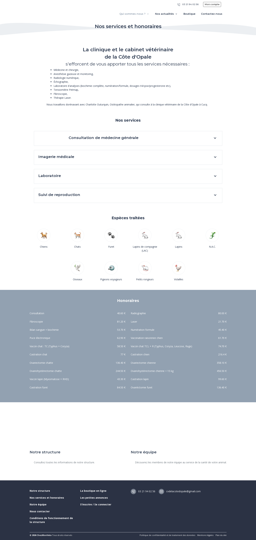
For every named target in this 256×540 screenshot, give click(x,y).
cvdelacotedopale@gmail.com (180, 491)
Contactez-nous (211, 13)
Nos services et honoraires (47, 497)
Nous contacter (40, 511)
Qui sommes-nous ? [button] (134, 14)
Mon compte (212, 4)
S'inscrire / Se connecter (95, 504)
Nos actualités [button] (166, 14)
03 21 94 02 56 (188, 4)
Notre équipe (38, 504)
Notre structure (40, 490)
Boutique (189, 13)
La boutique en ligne (93, 490)
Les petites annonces (94, 497)
